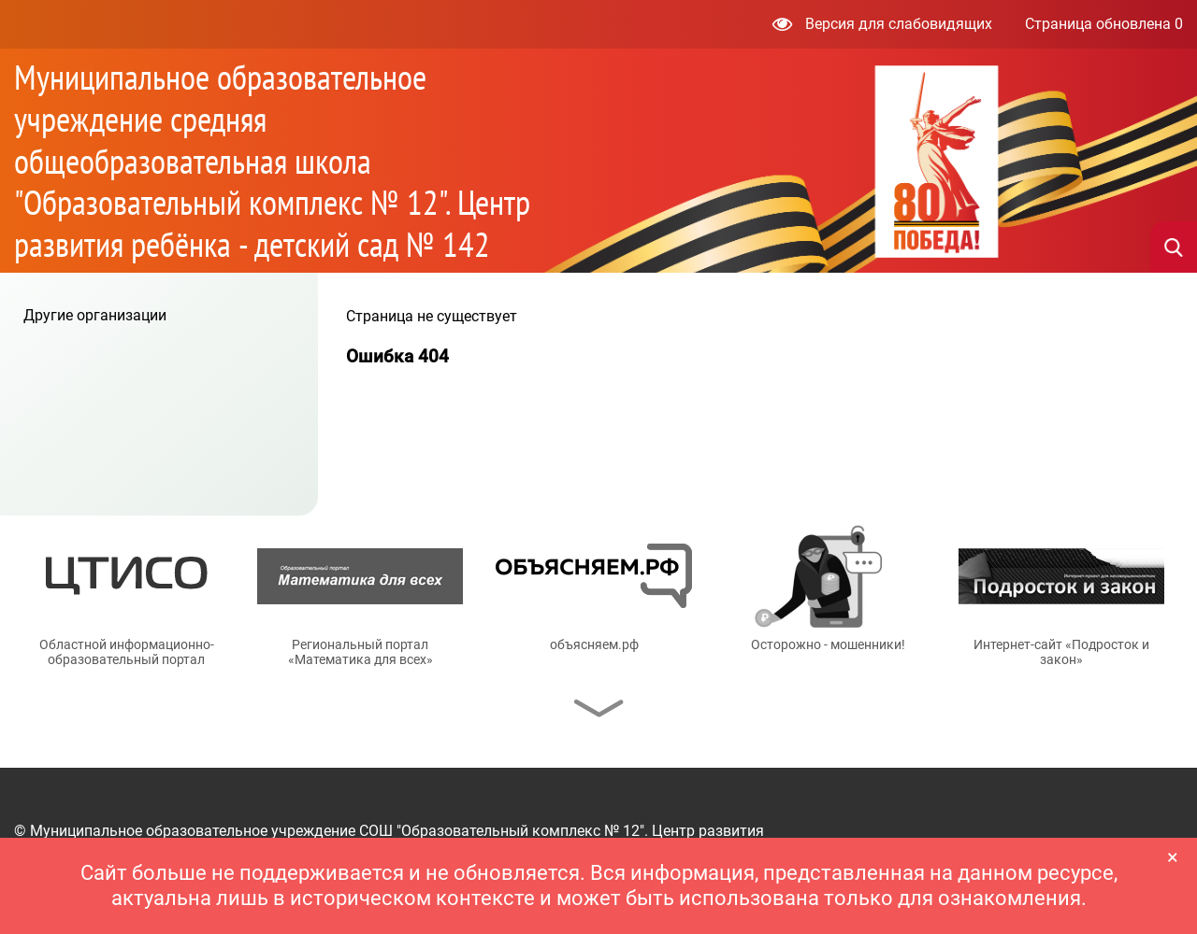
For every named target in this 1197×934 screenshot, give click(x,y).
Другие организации (94, 315)
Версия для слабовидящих (882, 24)
